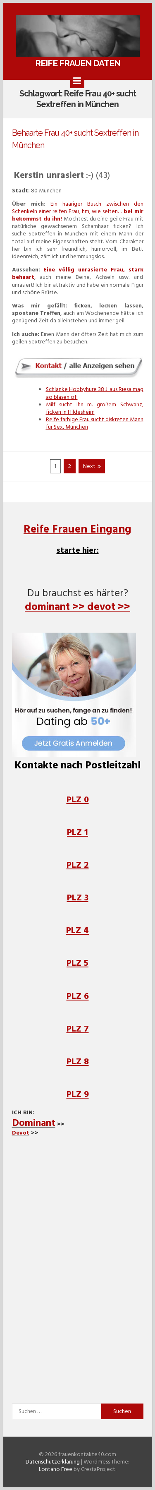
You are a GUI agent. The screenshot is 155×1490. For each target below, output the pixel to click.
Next (92, 466)
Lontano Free (55, 1469)
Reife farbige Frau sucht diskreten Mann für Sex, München (94, 423)
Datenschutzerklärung (53, 1461)
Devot (20, 1132)
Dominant (33, 1123)
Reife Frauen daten (77, 63)
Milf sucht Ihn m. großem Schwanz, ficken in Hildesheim (94, 408)
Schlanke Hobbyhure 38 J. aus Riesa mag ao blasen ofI (94, 392)
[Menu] (77, 81)
